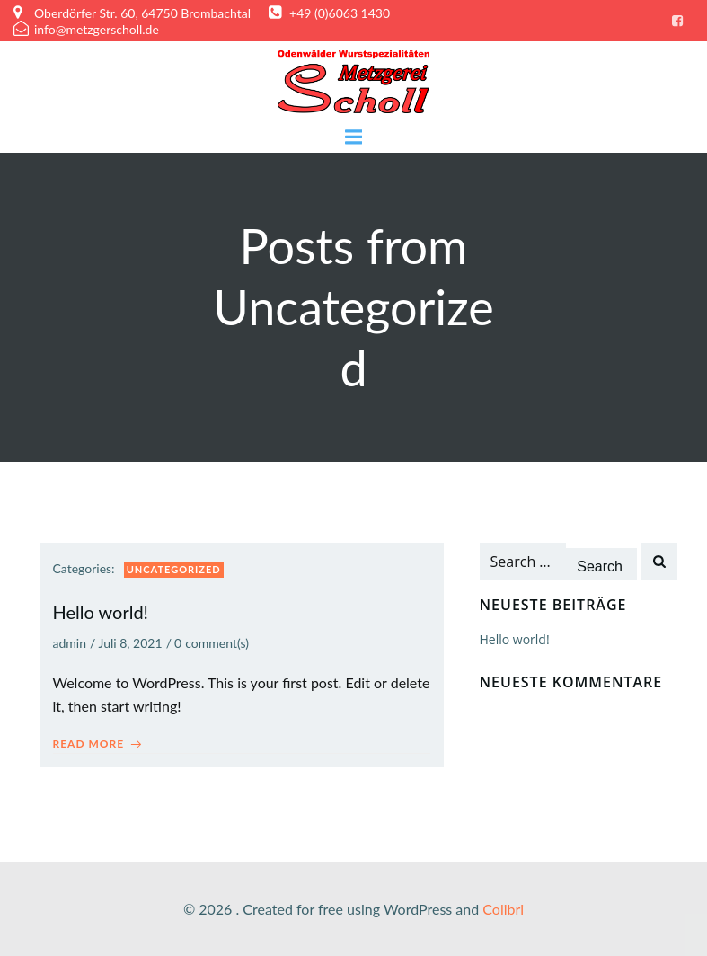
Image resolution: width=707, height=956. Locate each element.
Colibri (503, 908)
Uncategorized (174, 569)
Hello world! (515, 639)
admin (70, 643)
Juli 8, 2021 (130, 643)
